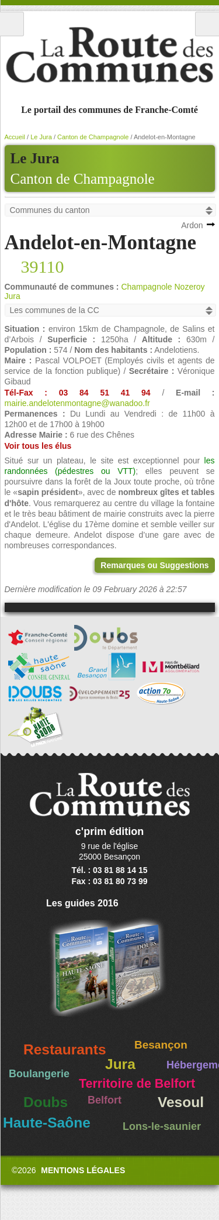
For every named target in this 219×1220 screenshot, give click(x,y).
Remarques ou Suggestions (154, 565)
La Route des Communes (109, 55)
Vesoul (181, 1102)
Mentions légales (83, 1170)
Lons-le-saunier (162, 1126)
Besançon (160, 1045)
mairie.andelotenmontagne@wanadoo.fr (77, 403)
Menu (12, 24)
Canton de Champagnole (83, 179)
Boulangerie (39, 1074)
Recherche (207, 24)
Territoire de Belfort (137, 1084)
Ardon (192, 225)
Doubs (45, 1102)
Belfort (104, 1100)
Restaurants (64, 1049)
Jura (120, 1064)
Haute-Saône (47, 1122)
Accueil (15, 136)
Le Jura (41, 136)
